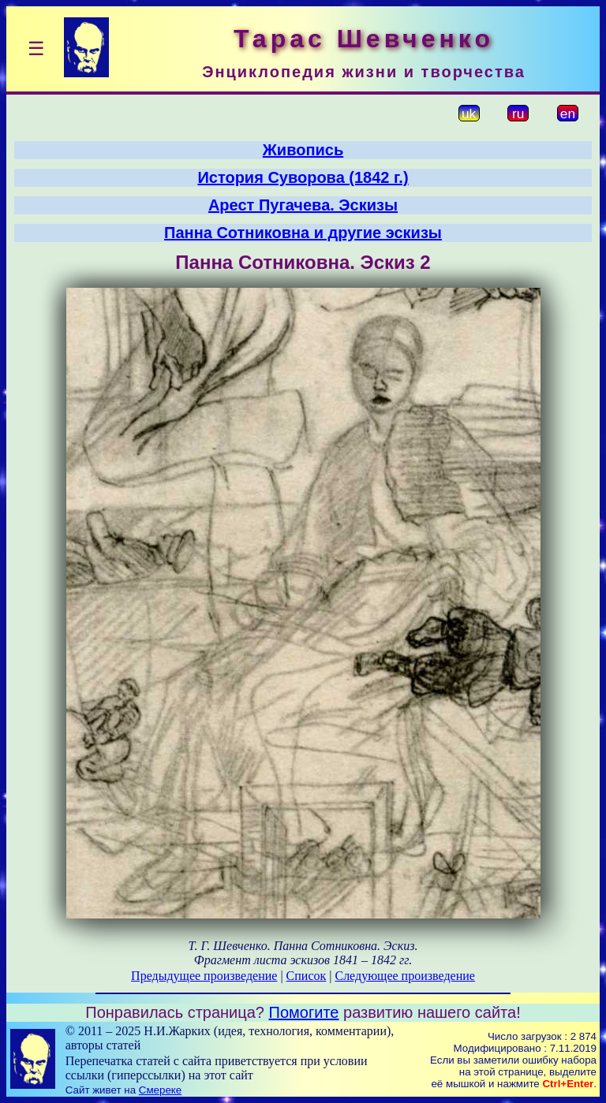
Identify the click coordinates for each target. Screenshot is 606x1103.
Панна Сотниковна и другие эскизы (303, 232)
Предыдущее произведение (204, 975)
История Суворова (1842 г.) (302, 177)
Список (306, 975)
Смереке (160, 1090)
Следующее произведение (404, 975)
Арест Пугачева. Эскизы (303, 205)
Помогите (304, 1012)
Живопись (303, 149)
